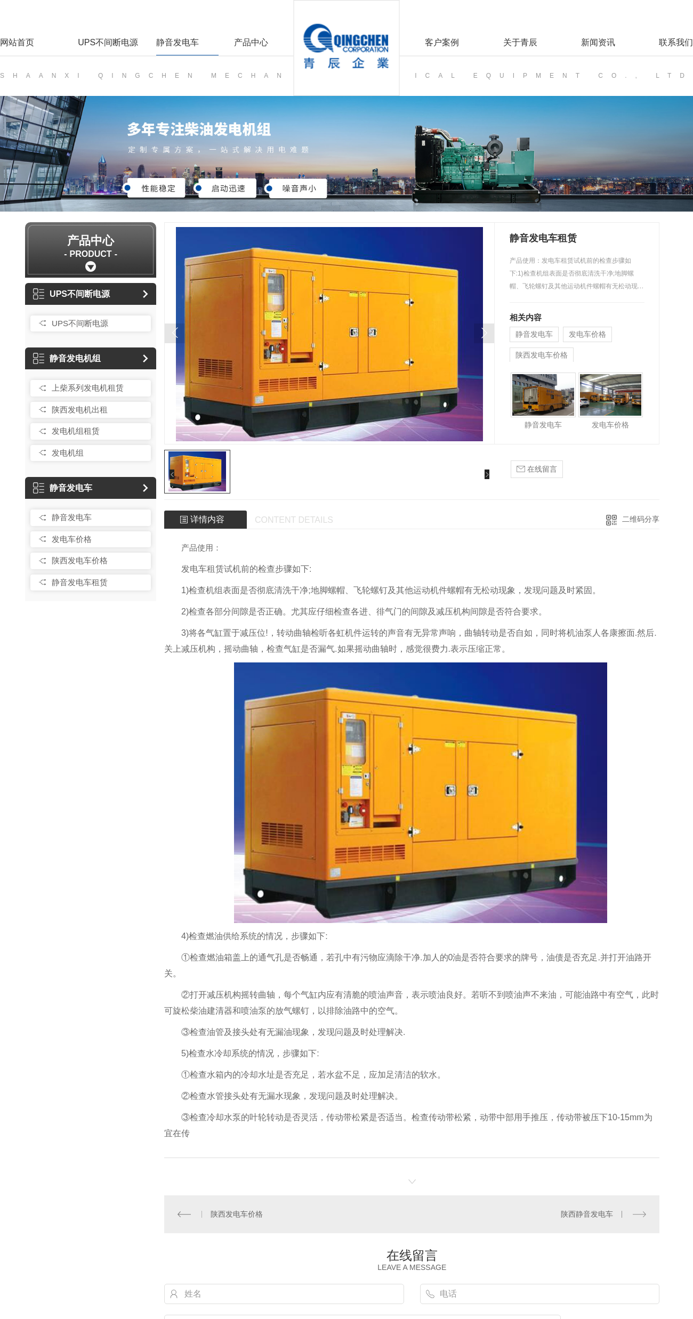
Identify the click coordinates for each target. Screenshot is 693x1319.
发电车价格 (72, 539)
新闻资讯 (598, 42)
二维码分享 (640, 519)
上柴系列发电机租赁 (88, 387)
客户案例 (442, 42)
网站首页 (17, 42)
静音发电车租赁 (80, 582)
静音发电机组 (67, 358)
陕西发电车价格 (80, 560)
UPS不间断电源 (108, 42)
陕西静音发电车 (587, 1214)
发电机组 (68, 452)
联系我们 (676, 42)
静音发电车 (177, 42)
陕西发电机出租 (80, 409)
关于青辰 (520, 42)
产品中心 (251, 42)
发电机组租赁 (76, 430)
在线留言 (537, 469)
